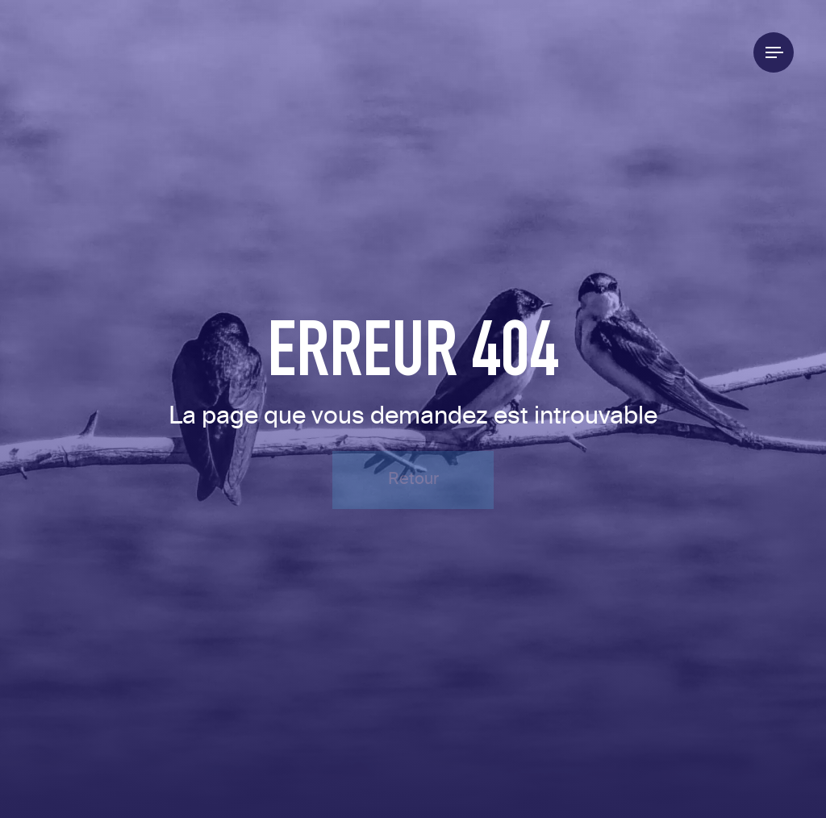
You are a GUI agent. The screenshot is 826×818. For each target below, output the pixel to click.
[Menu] (773, 52)
